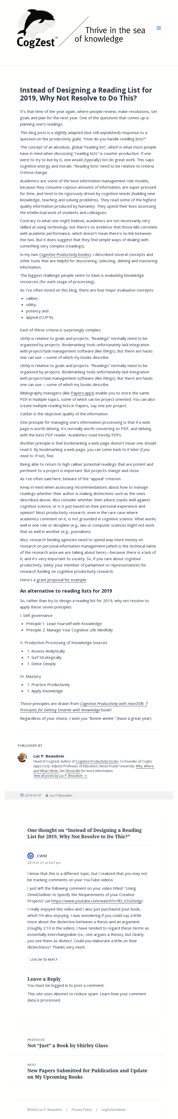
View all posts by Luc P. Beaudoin (58, 775)
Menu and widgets (159, 33)
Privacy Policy (82, 1109)
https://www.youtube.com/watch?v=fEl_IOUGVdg (96, 900)
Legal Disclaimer (113, 1109)
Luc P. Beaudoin (61, 795)
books (64, 254)
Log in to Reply (44, 959)
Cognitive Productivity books (97, 761)
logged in (59, 985)
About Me (73, 771)
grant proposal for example (61, 579)
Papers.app (81, 393)
